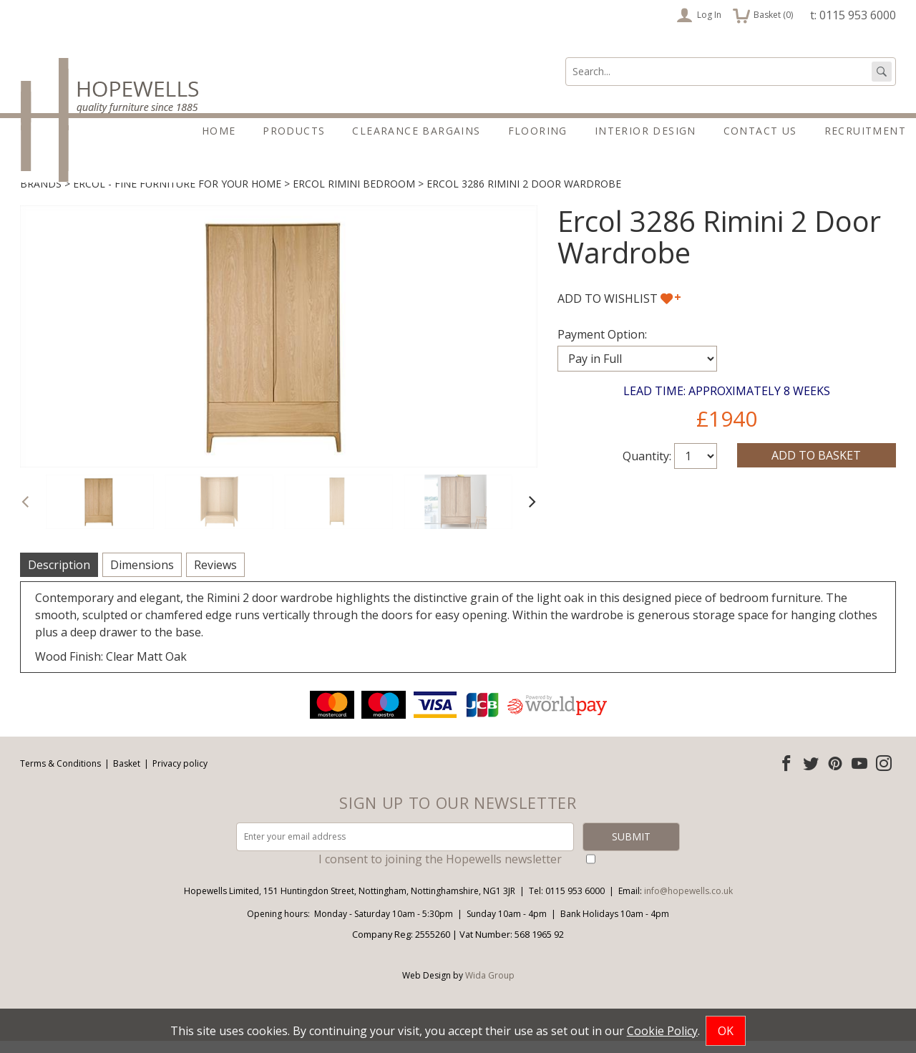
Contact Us (760, 130)
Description (59, 577)
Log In (698, 15)
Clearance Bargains (416, 130)
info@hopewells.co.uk (688, 903)
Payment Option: (602, 346)
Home (219, 130)
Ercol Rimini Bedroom (354, 196)
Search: (565, 57)
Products (294, 130)
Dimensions (142, 577)
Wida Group (490, 987)
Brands (41, 196)
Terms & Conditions (60, 776)
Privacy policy (180, 776)
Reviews (215, 577)
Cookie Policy (662, 1031)
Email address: (0, 699)
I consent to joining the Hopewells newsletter (440, 871)
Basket (126, 776)
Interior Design (645, 130)
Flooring (537, 130)
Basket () (763, 15)
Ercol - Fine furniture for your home (177, 196)
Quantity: (647, 468)
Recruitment (865, 130)
